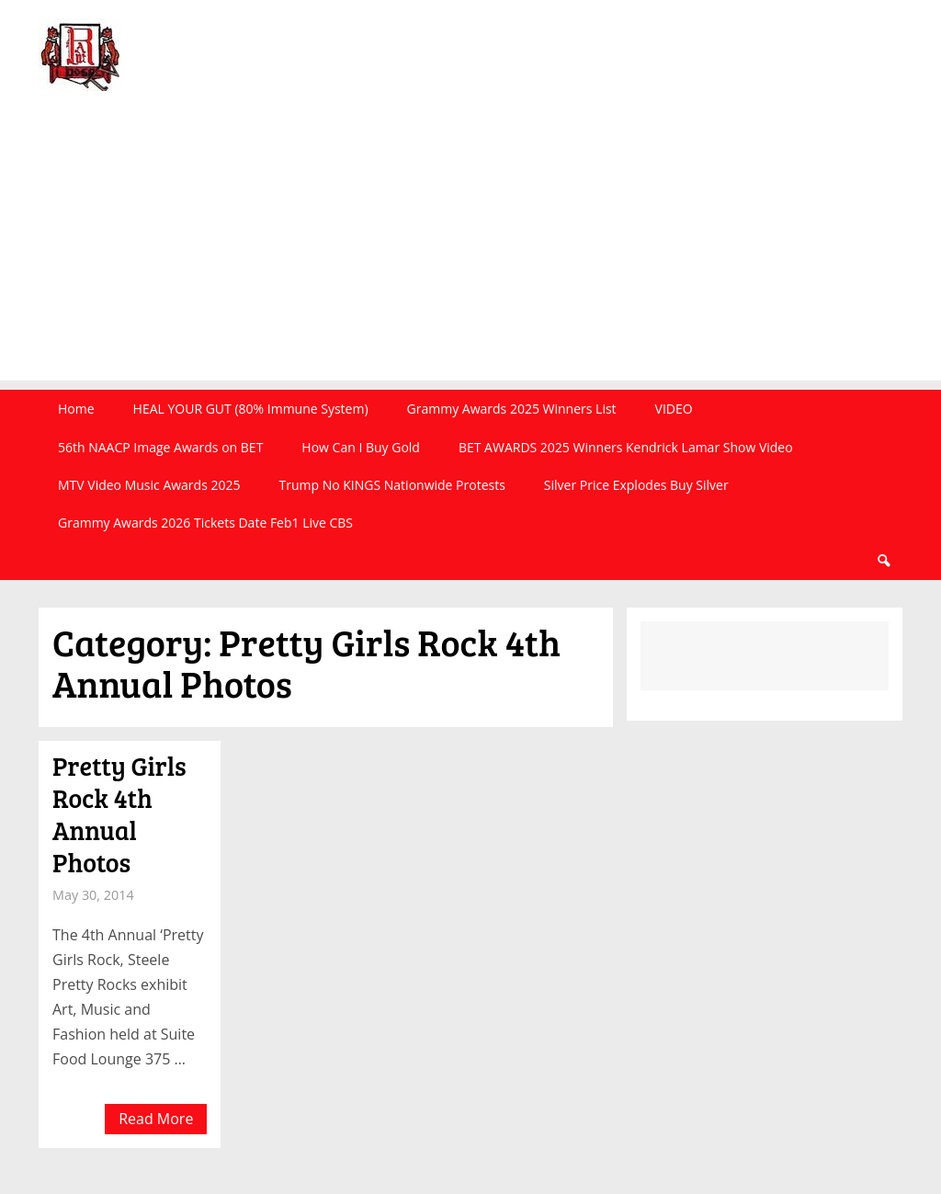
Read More (156, 1119)
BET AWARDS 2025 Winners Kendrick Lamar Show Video (626, 447)
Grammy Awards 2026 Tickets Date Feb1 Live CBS (205, 522)
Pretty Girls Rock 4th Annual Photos (119, 814)
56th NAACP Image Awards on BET (160, 447)
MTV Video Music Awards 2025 (149, 485)
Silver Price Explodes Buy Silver (636, 485)
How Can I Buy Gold (360, 447)
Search (883, 561)
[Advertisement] (470, 252)
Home (76, 408)
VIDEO (674, 408)
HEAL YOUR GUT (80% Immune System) (250, 408)
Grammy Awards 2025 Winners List (512, 408)
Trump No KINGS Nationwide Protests (391, 485)
